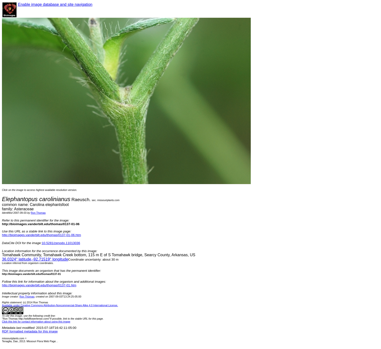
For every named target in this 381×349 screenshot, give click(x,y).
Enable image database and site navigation (54, 4)
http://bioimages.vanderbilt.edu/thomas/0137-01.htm (39, 285)
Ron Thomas (38, 212)
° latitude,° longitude (35, 259)
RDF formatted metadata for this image (30, 331)
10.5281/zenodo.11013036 (61, 243)
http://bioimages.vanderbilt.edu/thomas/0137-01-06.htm (41, 235)
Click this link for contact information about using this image (36, 321)
